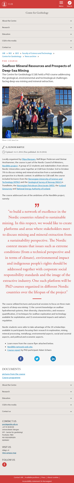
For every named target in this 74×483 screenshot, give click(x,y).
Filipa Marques (28, 159)
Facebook (20, 358)
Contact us (6, 47)
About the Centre (9, 20)
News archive (30, 56)
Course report (13, 350)
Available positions (32, 477)
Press (43, 477)
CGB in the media (9, 40)
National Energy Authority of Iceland (33, 188)
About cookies (53, 477)
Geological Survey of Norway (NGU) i (45, 182)
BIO (10, 53)
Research (6, 27)
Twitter (37, 358)
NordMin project (10, 165)
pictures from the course (13, 374)
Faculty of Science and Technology (37, 53)
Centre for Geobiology (37, 12)
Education (6, 34)
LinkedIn (53, 358)
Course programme (11, 377)
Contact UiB (18, 477)
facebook (5, 464)
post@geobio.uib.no (10, 424)
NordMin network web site (19, 346)
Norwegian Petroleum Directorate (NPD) (35, 185)
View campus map (9, 453)
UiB (3, 53)
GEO (17, 53)
